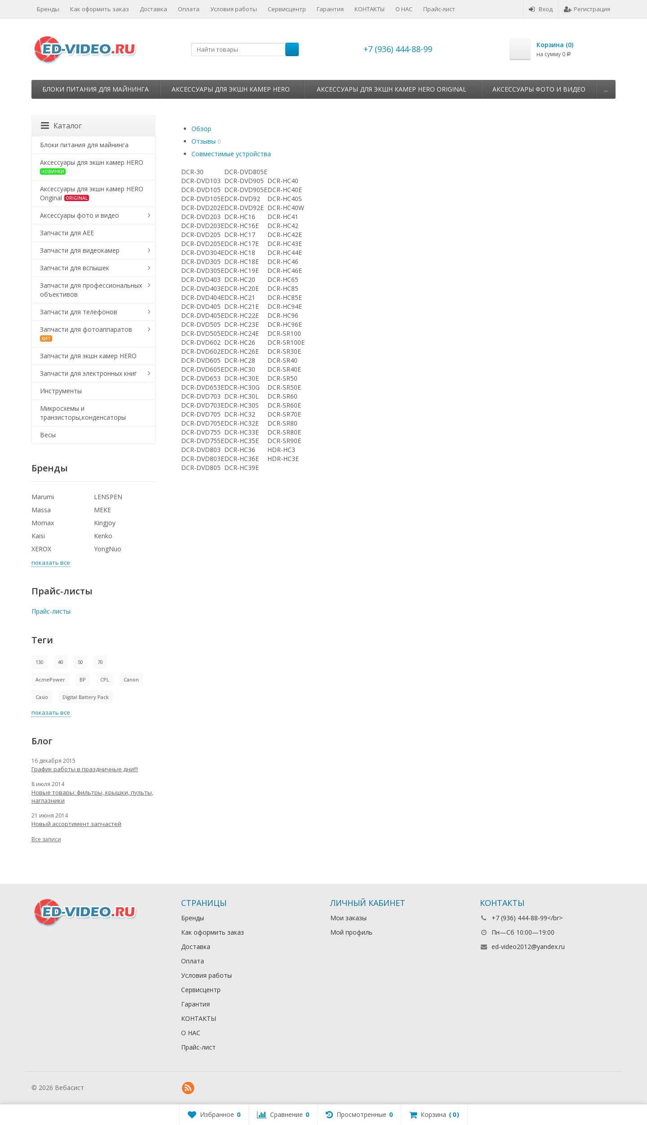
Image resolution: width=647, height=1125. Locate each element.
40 (60, 662)
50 (80, 662)
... (606, 89)
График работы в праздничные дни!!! (84, 769)
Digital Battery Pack (85, 697)
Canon (131, 679)
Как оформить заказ (99, 9)
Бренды (48, 9)
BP (83, 679)
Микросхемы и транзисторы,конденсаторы (83, 413)
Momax (42, 523)
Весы (48, 435)
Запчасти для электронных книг (88, 373)
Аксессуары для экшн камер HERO (231, 89)
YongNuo (107, 549)
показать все (50, 562)
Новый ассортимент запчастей (76, 824)
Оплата (188, 9)
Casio (41, 697)
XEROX (41, 549)
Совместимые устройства (231, 153)
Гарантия (330, 9)
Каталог (61, 126)
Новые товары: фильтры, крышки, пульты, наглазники (92, 796)
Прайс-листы (51, 611)
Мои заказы (348, 918)
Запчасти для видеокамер (80, 250)
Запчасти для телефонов (78, 312)
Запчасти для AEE (67, 233)
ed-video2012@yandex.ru (528, 946)
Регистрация (587, 9)
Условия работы (233, 9)
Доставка (153, 9)
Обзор (201, 128)
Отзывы (203, 141)
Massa (41, 509)
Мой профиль (351, 932)
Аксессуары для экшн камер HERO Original (391, 89)
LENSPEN (108, 496)
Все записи (46, 839)
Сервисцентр (287, 9)
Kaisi (38, 536)
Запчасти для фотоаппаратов (86, 333)
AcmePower (50, 679)
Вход (541, 9)
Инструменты (61, 391)
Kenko (103, 536)
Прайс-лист (439, 9)
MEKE (102, 509)
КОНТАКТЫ (370, 9)
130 (39, 662)
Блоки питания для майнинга (95, 89)
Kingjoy (104, 523)
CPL (104, 679)
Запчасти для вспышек (74, 268)
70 (100, 662)
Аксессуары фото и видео (538, 89)
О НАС (403, 9)
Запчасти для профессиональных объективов (91, 290)
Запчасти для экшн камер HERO (88, 356)
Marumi (42, 496)
